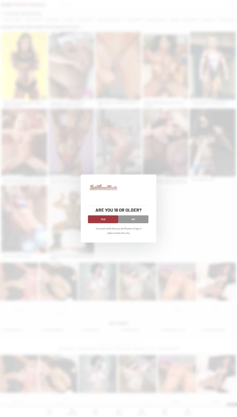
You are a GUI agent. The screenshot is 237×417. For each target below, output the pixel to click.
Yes (103, 219)
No (133, 219)
